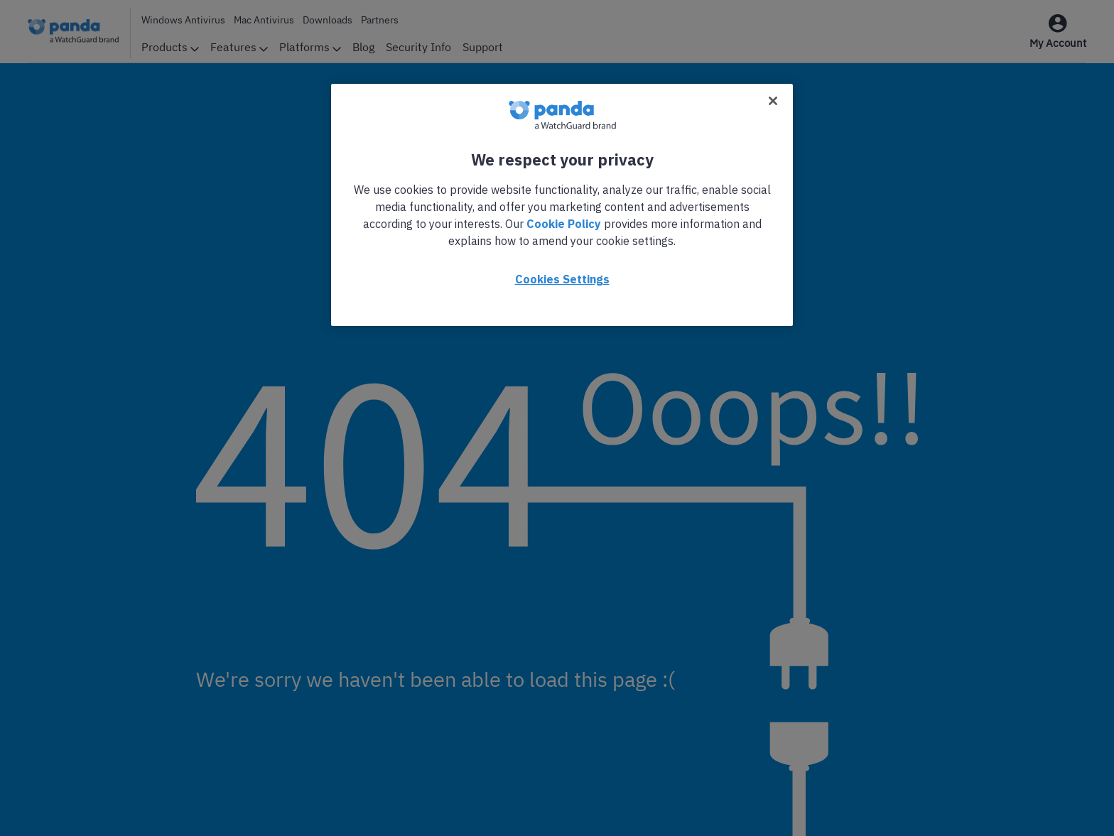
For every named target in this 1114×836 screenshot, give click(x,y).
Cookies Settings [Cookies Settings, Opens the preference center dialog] (562, 279)
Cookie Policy (563, 224)
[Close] (773, 100)
